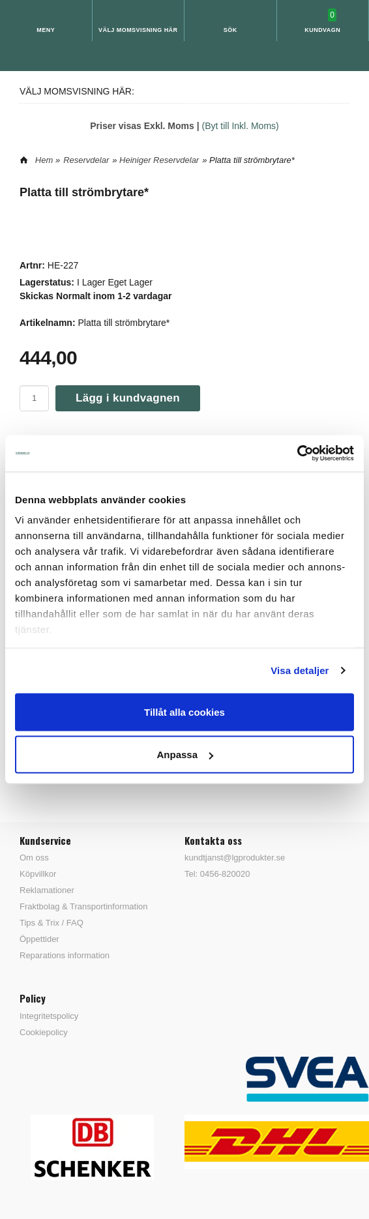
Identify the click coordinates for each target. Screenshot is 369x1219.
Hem (44, 160)
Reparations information (65, 955)
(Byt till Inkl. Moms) (240, 126)
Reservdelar (86, 160)
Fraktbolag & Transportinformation (84, 906)
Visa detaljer (300, 670)
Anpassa (184, 754)
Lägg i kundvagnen (128, 398)
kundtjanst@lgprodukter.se (234, 857)
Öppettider (39, 939)
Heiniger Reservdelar (159, 160)
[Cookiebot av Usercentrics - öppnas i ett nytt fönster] (297, 453)
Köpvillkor (38, 874)
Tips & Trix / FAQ (51, 923)
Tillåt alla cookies (184, 711)
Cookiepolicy (44, 1032)
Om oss (34, 857)
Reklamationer (47, 890)
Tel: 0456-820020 (217, 874)
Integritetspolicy (49, 1016)
